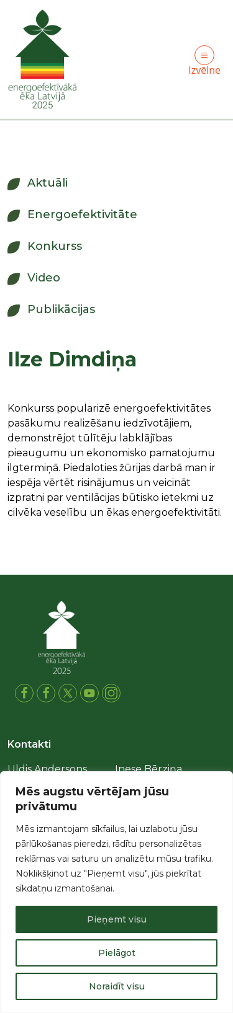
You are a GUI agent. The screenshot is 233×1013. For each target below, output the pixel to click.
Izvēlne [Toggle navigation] (204, 61)
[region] (116, 892)
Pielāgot (116, 952)
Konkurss (54, 246)
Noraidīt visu (117, 986)
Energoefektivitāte (82, 214)
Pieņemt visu (117, 919)
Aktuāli (47, 183)
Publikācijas (61, 309)
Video (43, 278)
